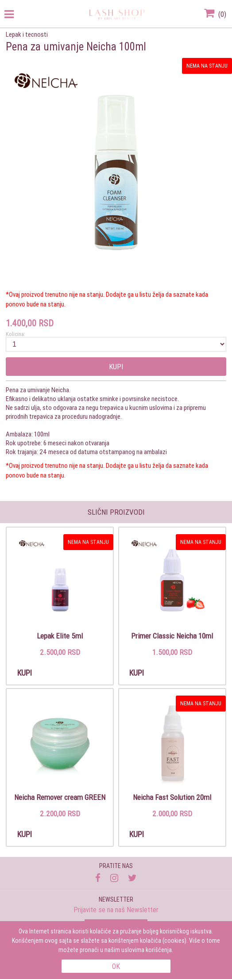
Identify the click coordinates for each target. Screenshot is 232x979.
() (215, 14)
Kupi (116, 366)
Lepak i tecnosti (27, 34)
